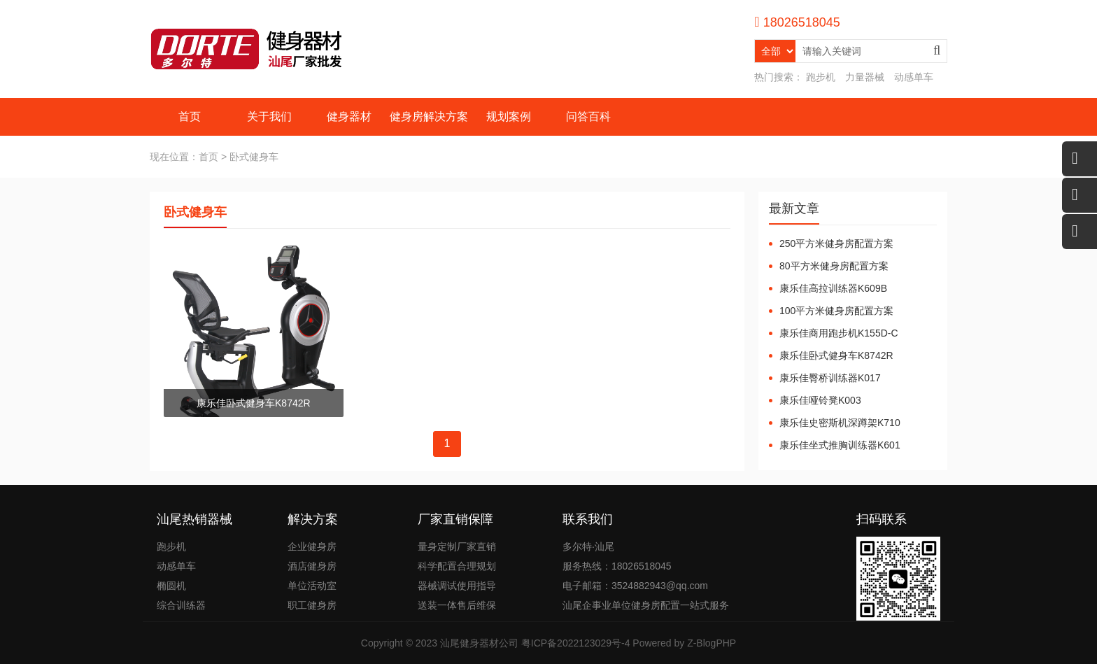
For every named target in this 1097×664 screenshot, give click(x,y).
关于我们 (269, 116)
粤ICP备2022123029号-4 (575, 643)
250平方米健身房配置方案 (836, 243)
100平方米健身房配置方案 (836, 310)
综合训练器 (181, 605)
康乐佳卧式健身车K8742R (836, 355)
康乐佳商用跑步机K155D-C (838, 333)
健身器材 (349, 116)
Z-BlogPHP (711, 643)
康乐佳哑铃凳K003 (820, 400)
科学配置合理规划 (457, 566)
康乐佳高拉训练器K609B (833, 288)
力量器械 (864, 77)
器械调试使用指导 (457, 585)
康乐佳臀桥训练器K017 (830, 377)
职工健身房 (312, 605)
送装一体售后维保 (457, 605)
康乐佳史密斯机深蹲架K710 (839, 422)
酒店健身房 (312, 566)
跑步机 (820, 77)
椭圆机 (171, 585)
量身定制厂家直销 (457, 546)
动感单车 (913, 77)
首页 (189, 116)
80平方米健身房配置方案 (834, 265)
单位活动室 (312, 585)
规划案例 (508, 116)
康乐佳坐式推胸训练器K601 (839, 445)
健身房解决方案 (429, 116)
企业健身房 (312, 546)
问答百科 (588, 116)
